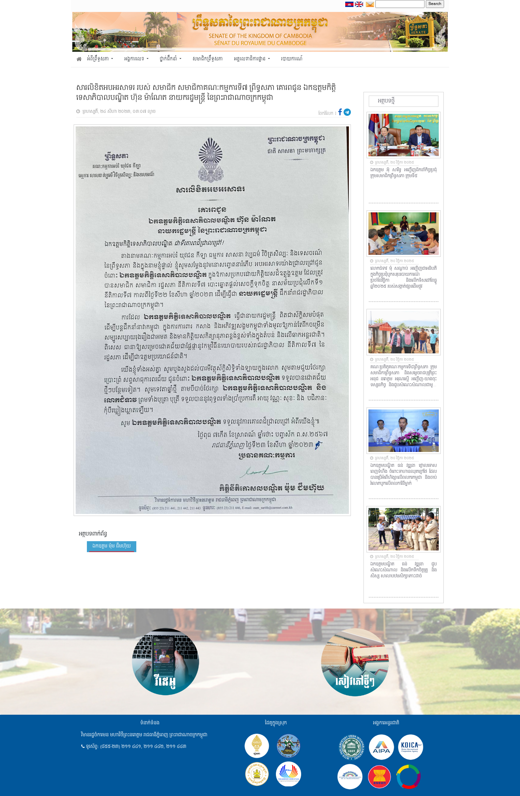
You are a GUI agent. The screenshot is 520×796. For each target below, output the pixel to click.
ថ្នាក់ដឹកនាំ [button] (169, 59)
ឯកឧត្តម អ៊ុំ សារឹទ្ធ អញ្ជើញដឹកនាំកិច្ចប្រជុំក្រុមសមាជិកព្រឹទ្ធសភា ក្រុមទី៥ (403, 173)
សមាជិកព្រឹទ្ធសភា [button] (208, 59)
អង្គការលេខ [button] (135, 59)
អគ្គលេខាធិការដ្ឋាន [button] (250, 59)
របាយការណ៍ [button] (292, 59)
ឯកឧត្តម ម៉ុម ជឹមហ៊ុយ (112, 546)
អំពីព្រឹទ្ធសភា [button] (98, 59)
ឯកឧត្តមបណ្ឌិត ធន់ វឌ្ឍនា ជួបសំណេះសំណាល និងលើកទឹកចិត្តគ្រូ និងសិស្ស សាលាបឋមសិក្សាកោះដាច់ (403, 570)
